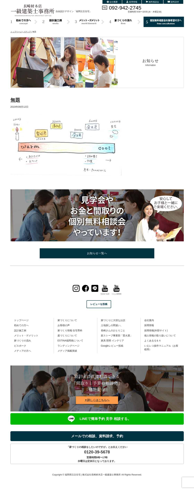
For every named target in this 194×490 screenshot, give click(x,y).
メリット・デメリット (26, 335)
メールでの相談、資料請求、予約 (97, 436)
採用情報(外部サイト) (156, 330)
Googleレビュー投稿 (112, 345)
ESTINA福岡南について (70, 340)
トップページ (21, 320)
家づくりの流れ (22, 340)
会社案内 (149, 320)
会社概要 (112, 2)
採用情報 (131, 2)
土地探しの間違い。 (112, 325)
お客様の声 (64, 325)
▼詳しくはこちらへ (97, 400)
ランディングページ (68, 345)
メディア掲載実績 (67, 350)
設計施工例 (20, 330)
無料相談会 (152, 2)
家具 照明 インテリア (112, 340)
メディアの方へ (22, 350)
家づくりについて (67, 320)
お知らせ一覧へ (97, 253)
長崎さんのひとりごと (113, 330)
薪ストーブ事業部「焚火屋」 (116, 335)
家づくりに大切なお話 (113, 320)
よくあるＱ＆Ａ (152, 340)
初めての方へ (21, 325)
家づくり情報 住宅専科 (70, 330)
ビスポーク (20, 345)
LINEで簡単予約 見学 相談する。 (97, 419)
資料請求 (173, 2)
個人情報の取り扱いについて (160, 335)
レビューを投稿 (98, 304)
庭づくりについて (67, 335)
